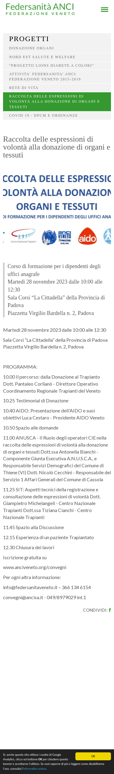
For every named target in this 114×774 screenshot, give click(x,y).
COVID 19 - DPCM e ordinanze (43, 115)
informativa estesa (34, 770)
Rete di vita (24, 88)
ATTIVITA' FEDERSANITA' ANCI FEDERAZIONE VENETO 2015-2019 (45, 76)
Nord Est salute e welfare (42, 57)
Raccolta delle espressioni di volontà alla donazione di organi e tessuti (54, 101)
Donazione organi (31, 48)
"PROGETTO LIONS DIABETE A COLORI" (51, 65)
